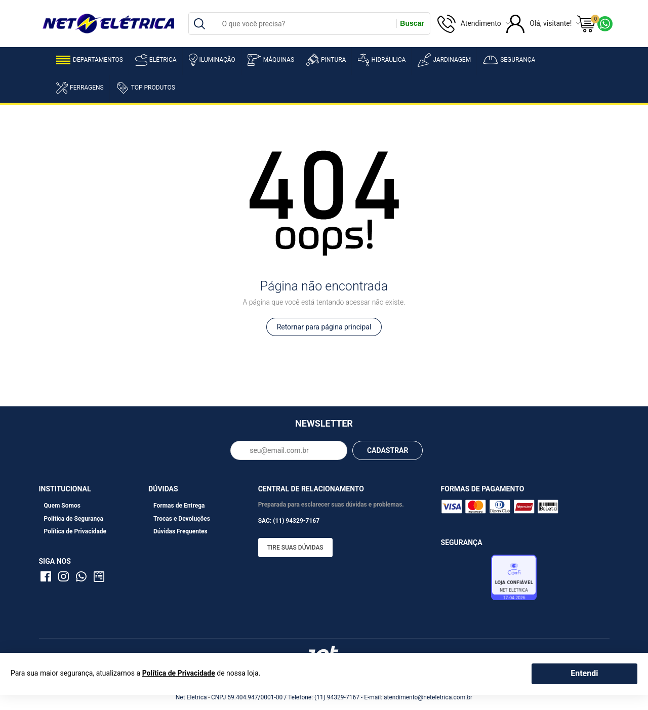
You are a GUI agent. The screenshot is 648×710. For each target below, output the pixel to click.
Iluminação (212, 60)
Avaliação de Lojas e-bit (464, 580)
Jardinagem (444, 60)
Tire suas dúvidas (295, 547)
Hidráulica (382, 60)
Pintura (326, 60)
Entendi (584, 673)
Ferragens (80, 88)
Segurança (509, 60)
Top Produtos (145, 87)
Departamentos (89, 60)
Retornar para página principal (324, 327)
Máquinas (271, 60)
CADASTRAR (388, 450)
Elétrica (156, 60)
